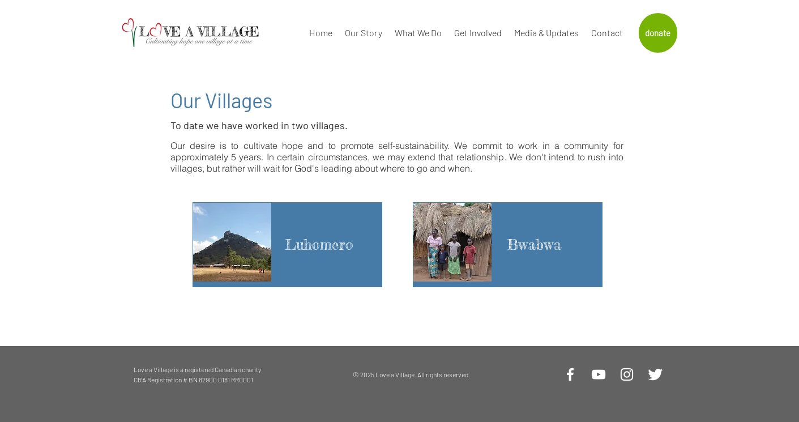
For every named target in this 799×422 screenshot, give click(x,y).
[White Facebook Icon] (570, 374)
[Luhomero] (319, 244)
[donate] (658, 33)
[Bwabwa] (535, 244)
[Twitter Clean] (655, 374)
